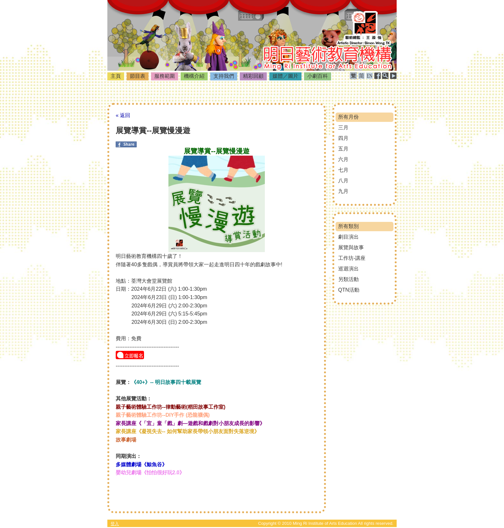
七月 (343, 170)
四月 (343, 138)
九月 (343, 191)
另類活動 (348, 279)
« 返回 (123, 115)
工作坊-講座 (351, 258)
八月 (343, 180)
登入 (115, 523)
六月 (343, 159)
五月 (343, 148)
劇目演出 (348, 237)
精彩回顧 (253, 76)
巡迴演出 (348, 268)
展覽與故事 (351, 247)
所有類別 (348, 226)
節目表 (137, 76)
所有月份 (348, 117)
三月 (343, 127)
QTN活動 (348, 290)
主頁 (116, 76)
